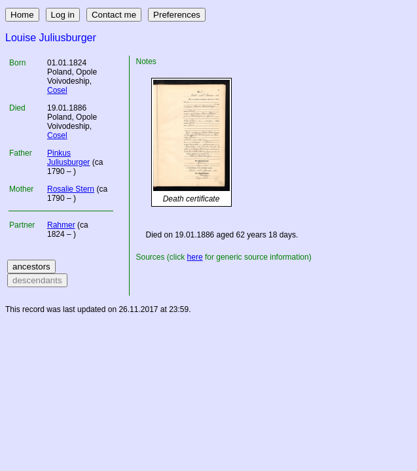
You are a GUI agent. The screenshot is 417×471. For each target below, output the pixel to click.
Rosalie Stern (70, 189)
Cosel (57, 90)
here (195, 257)
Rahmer (61, 225)
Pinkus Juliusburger (68, 157)
